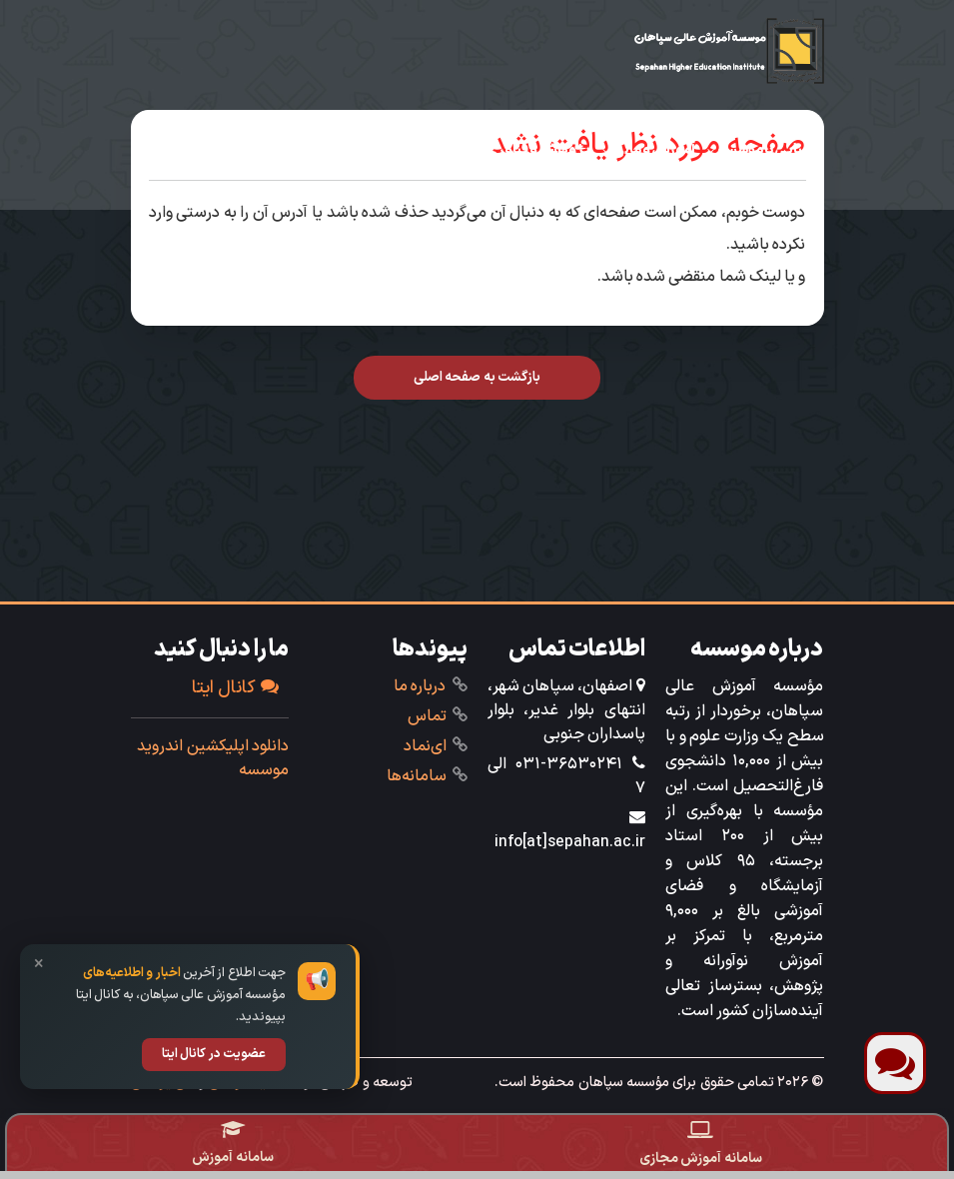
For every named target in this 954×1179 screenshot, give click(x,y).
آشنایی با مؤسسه (767, 150)
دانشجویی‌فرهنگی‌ (407, 150)
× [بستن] (39, 965)
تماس (427, 716)
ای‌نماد (425, 746)
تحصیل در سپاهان (271, 150)
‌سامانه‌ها (417, 776)
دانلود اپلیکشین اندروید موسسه (213, 758)
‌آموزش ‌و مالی (653, 150)
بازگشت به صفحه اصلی (477, 377)
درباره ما (420, 686)
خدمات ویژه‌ (780, 190)
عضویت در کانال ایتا (214, 1054)
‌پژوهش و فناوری (537, 150)
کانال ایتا (235, 687)
